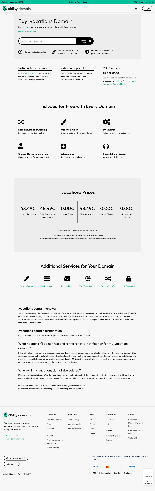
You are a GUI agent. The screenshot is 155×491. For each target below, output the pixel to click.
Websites (127, 86)
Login (147, 10)
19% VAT (11, 469)
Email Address (67, 291)
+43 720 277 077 (11, 441)
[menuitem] (135, 11)
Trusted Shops (27, 78)
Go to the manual (16, 463)
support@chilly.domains (14, 444)
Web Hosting (46, 291)
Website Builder (26, 291)
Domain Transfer (108, 291)
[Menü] (151, 469)
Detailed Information (27, 36)
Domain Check (119, 89)
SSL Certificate (128, 291)
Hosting (118, 86)
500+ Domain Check (88, 291)
